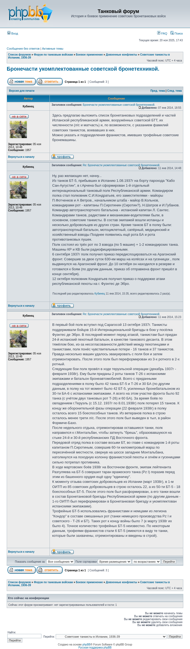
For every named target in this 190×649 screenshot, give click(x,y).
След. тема (174, 90)
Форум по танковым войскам (53, 54)
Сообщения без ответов (23, 48)
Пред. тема (157, 90)
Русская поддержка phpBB (94, 647)
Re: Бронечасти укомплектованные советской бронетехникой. (121, 165)
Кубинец (99, 293)
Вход (12, 33)
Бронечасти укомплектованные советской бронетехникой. (83, 69)
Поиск (176, 33)
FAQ (162, 33)
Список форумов (19, 54)
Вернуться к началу (21, 156)
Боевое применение (89, 54)
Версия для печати (21, 90)
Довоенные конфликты (121, 54)
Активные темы (52, 48)
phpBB (86, 644)
